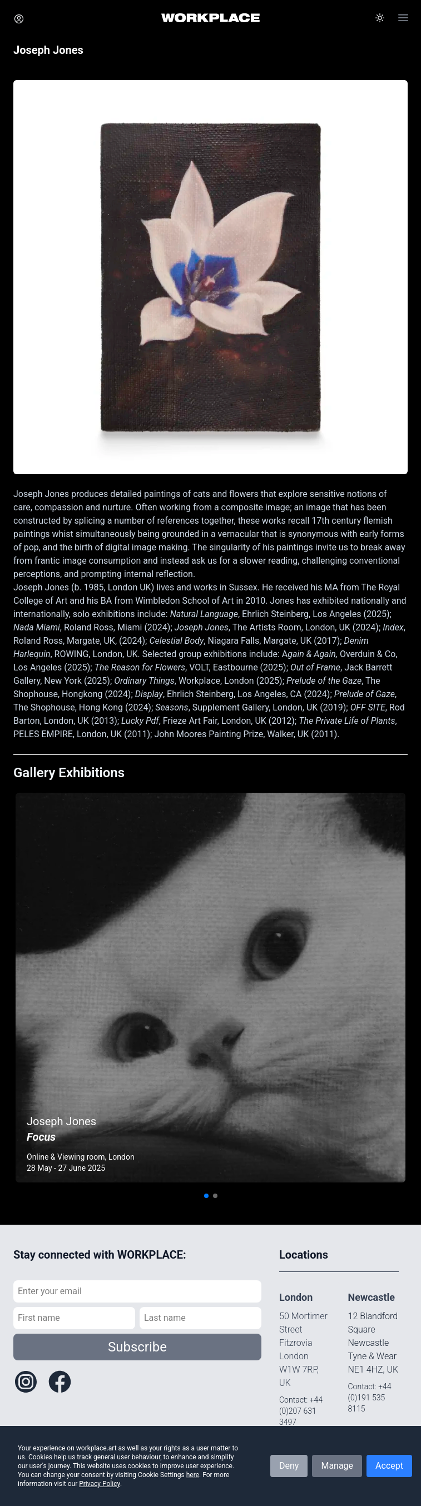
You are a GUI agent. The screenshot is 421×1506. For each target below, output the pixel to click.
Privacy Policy (99, 1484)
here (192, 1475)
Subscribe (137, 1347)
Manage (337, 1465)
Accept (389, 1465)
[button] (379, 17)
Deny (289, 1465)
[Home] (210, 18)
